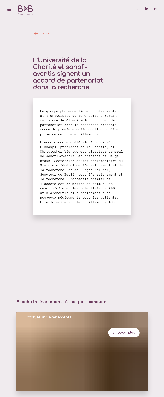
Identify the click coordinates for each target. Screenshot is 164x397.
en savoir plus (124, 332)
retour (45, 33)
